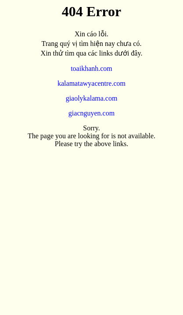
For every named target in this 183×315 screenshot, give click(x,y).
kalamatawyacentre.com (91, 83)
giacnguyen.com (91, 113)
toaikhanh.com (91, 68)
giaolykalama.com (92, 98)
